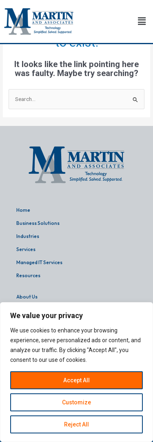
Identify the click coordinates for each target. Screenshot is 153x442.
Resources (28, 275)
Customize (76, 402)
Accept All (76, 380)
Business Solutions (38, 223)
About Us (27, 297)
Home (23, 210)
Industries (27, 236)
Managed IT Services (39, 262)
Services (25, 249)
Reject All (76, 424)
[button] (142, 21)
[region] (76, 372)
